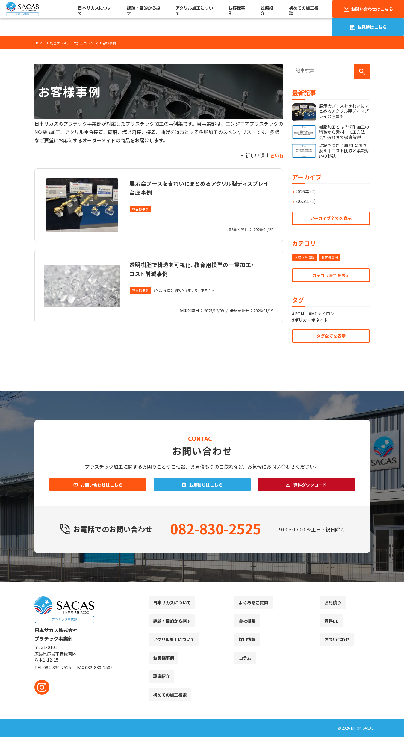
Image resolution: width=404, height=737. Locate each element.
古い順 (276, 155)
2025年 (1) (307, 197)
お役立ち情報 (305, 256)
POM (184, 299)
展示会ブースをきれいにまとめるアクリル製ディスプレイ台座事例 (197, 187)
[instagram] (41, 687)
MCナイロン (167, 299)
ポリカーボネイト (206, 299)
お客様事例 (141, 209)
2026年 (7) (307, 188)
